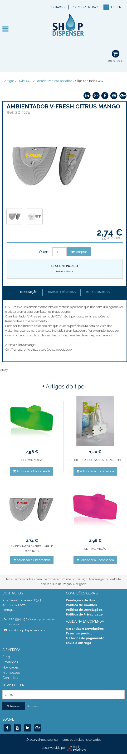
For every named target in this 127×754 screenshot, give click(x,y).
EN (119, 7)
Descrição (29, 292)
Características (62, 292)
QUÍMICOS (25, 81)
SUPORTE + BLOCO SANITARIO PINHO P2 (95, 460)
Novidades (10, 667)
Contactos (58, 7)
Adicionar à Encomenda (31, 471)
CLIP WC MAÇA (31, 460)
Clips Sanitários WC (89, 81)
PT (106, 7)
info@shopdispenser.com (27, 630)
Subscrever (13, 706)
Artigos (9, 81)
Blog (6, 657)
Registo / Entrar (85, 7)
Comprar (79, 252)
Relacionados (98, 292)
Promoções (11, 672)
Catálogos (10, 662)
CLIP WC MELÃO (95, 548)
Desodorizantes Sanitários (54, 81)
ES (112, 7)
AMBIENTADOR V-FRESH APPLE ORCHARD (32, 549)
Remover (32, 706)
